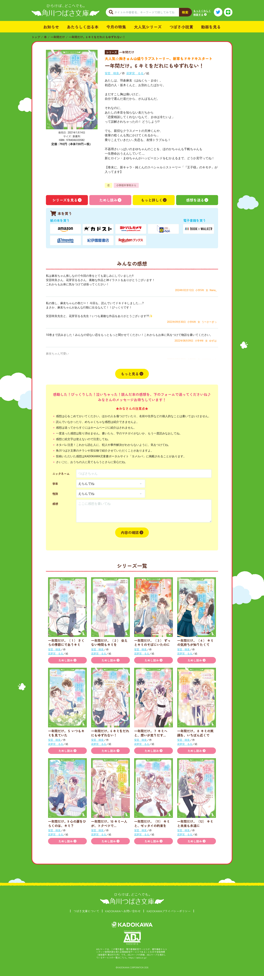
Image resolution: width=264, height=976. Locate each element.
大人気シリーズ (148, 27)
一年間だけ (58, 37)
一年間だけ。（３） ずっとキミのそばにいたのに (152, 642)
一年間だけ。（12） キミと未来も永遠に (195, 823)
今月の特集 (116, 27)
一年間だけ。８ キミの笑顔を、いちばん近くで (195, 732)
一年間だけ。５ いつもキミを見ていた (66, 732)
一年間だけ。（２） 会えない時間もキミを (109, 642)
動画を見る (211, 27)
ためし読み (108, 200)
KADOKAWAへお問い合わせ (123, 911)
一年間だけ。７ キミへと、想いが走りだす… (150, 732)
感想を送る (195, 200)
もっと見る (130, 373)
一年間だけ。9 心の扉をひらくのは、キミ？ (67, 823)
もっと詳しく (151, 200)
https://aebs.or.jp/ (137, 957)
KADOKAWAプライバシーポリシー (169, 911)
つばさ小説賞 (181, 27)
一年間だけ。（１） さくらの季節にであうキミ (66, 642)
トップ (36, 37)
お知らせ (51, 27)
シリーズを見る (64, 200)
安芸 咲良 (112, 73)
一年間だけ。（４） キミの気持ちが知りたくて (195, 642)
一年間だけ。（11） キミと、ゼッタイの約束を (152, 823)
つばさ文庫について (86, 911)
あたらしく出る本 (82, 27)
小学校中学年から (126, 185)
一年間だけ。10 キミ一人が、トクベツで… (109, 823)
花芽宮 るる (134, 73)
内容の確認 (130, 532)
